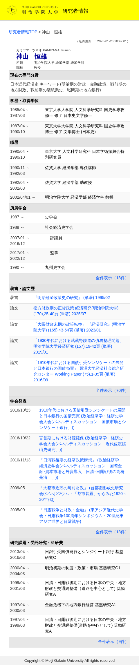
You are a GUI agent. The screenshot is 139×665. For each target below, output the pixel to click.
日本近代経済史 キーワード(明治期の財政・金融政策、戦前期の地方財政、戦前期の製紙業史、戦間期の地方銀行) (68, 87)
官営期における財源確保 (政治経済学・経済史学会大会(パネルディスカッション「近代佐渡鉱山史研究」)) (82, 444)
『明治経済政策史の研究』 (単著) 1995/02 (71, 297)
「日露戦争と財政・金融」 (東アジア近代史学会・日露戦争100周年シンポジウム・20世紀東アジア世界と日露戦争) (81, 516)
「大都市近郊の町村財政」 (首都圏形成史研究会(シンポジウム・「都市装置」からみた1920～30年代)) (83, 493)
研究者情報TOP (23, 32)
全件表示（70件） (112, 390)
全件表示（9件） (113, 641)
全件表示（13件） (112, 278)
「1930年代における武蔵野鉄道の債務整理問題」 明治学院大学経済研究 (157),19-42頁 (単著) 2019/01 (78, 346)
